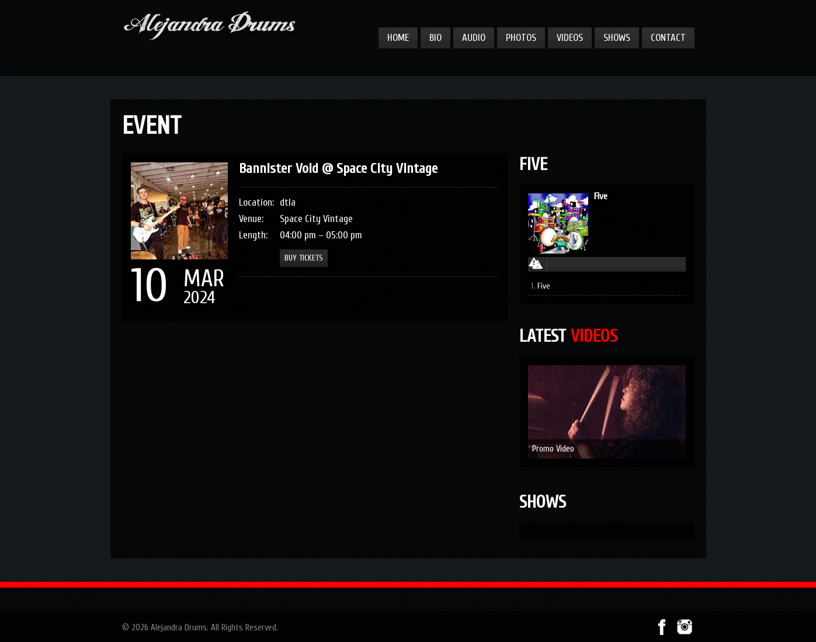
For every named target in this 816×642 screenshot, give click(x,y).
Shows (616, 37)
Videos (570, 37)
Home (398, 37)
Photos (521, 37)
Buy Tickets (303, 258)
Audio (473, 37)
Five (600, 196)
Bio (435, 37)
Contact (668, 37)
